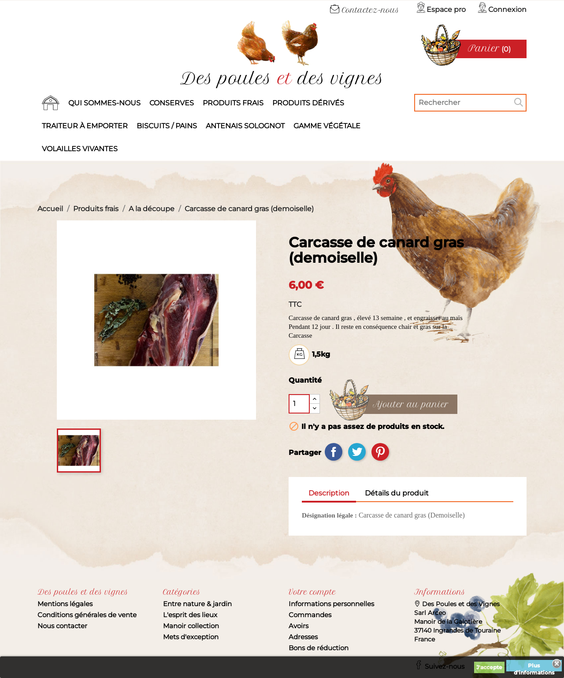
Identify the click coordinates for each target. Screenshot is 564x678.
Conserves (171, 103)
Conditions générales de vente (87, 615)
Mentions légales (65, 604)
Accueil (50, 103)
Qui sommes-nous (104, 103)
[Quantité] (299, 404)
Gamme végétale (326, 126)
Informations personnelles (331, 604)
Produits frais (233, 103)
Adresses (303, 637)
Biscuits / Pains (167, 126)
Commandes (310, 615)
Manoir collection (191, 626)
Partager (333, 452)
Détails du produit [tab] (397, 493)
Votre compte (312, 592)
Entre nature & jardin (197, 604)
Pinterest (380, 452)
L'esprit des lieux (190, 615)
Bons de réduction (319, 648)
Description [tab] (328, 493)
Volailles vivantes (80, 149)
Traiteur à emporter (85, 126)
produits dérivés (308, 103)
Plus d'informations (534, 666)
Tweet (357, 452)
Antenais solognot (245, 126)
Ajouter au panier (411, 405)
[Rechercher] (470, 103)
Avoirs (298, 626)
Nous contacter (62, 626)
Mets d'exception (191, 637)
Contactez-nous (364, 10)
